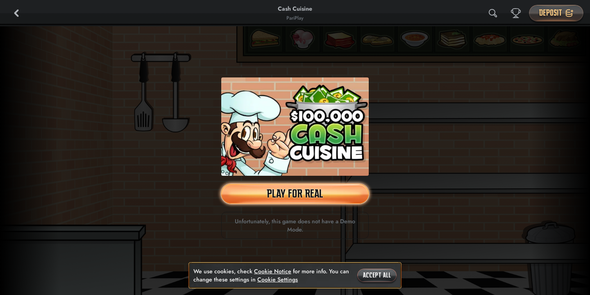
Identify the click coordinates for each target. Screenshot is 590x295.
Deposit (556, 13)
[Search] (493, 13)
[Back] (16, 13)
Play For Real (295, 193)
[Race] (516, 13)
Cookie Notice (272, 271)
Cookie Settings (277, 279)
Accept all (377, 275)
